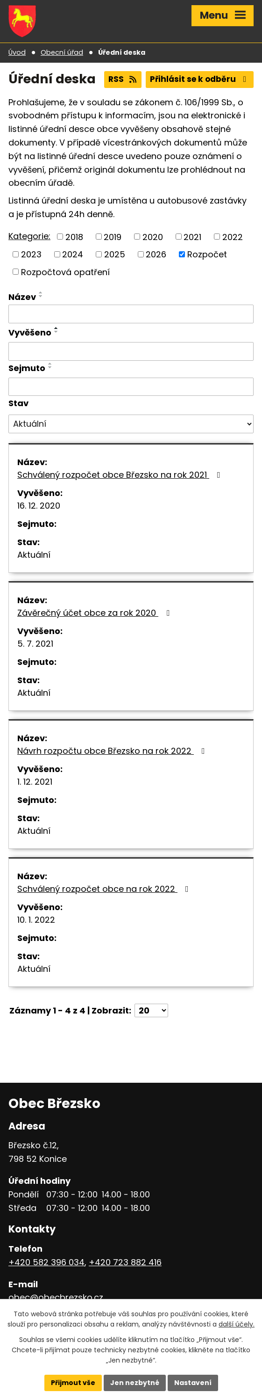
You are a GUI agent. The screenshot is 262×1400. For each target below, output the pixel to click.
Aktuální (33, 555)
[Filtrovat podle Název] (131, 314)
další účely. (237, 1324)
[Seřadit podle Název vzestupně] (41, 292)
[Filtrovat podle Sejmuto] (131, 387)
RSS (123, 79)
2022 (232, 236)
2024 (72, 254)
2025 (114, 254)
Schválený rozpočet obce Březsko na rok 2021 (120, 475)
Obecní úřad (62, 52)
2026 (156, 254)
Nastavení (193, 1382)
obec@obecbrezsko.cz (55, 1297)
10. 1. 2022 (36, 920)
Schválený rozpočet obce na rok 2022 (104, 889)
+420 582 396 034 (46, 1262)
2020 (152, 236)
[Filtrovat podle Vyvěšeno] (131, 351)
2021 (192, 236)
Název (22, 297)
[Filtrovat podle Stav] (131, 424)
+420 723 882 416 (125, 1262)
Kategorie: (29, 236)
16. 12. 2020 (38, 505)
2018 (74, 236)
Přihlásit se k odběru (200, 79)
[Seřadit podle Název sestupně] (41, 296)
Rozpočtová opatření (65, 271)
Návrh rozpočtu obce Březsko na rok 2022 (113, 751)
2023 (31, 254)
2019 (112, 236)
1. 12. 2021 (34, 782)
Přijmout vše (73, 1382)
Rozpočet (207, 254)
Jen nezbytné (134, 1382)
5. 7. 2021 (35, 643)
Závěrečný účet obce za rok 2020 (95, 613)
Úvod (17, 52)
